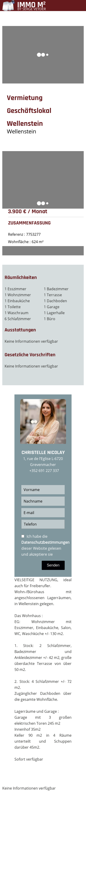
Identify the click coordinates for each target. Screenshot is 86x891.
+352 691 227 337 (44, 470)
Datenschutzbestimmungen (45, 542)
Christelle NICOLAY (43, 452)
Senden (53, 565)
